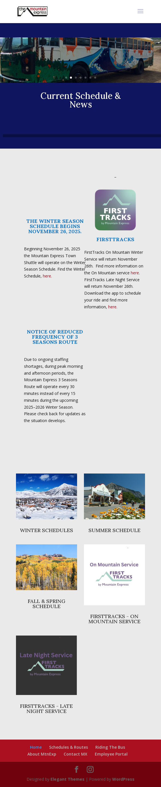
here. (47, 276)
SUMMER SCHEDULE (114, 530)
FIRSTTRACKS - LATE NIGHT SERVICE (46, 708)
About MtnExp (41, 754)
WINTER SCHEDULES (46, 530)
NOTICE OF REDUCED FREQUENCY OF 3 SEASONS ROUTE (55, 336)
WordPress (123, 779)
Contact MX (75, 754)
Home (36, 747)
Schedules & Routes (68, 747)
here (135, 272)
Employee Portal (111, 754)
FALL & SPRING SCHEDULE (46, 604)
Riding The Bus (110, 747)
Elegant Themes (67, 779)
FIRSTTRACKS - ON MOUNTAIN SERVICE (114, 619)
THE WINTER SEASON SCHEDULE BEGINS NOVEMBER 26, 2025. (55, 226)
